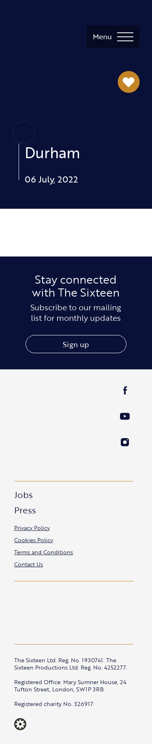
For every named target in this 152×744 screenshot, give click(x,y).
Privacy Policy (32, 528)
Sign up (76, 344)
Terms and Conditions (43, 552)
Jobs (23, 494)
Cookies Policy (33, 540)
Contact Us (28, 564)
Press (25, 510)
